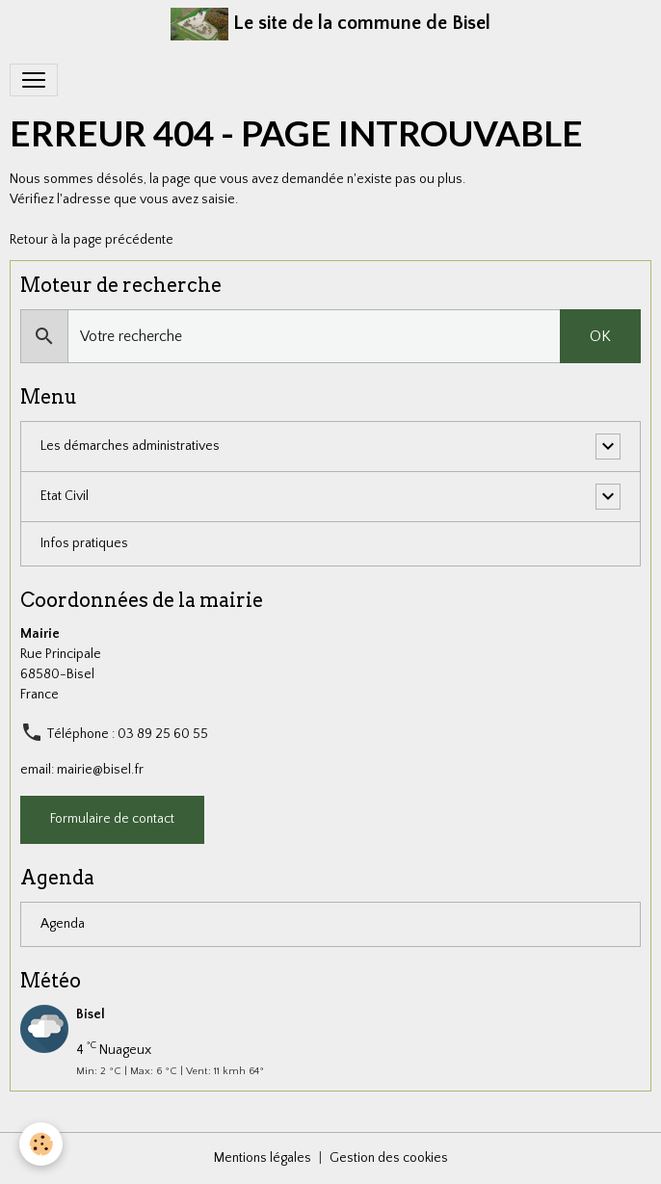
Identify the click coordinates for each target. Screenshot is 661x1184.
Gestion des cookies (389, 1158)
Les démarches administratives (130, 446)
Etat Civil (64, 496)
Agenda (62, 924)
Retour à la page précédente (91, 240)
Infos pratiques (84, 543)
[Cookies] (41, 1144)
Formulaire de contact (112, 819)
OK (600, 336)
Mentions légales (262, 1158)
